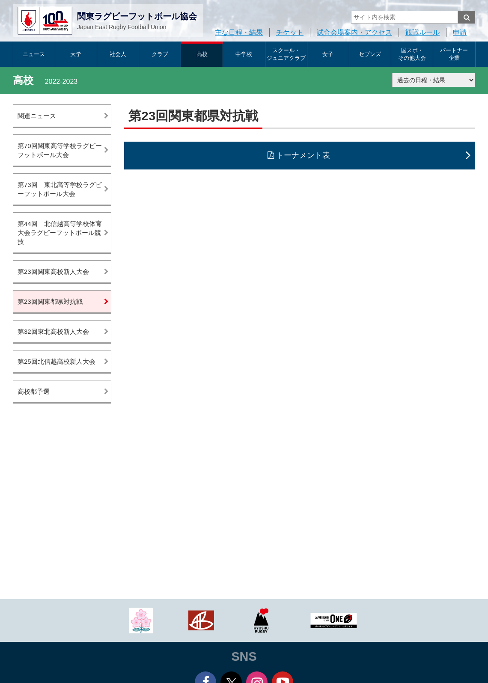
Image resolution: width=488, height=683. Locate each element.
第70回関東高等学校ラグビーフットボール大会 (60, 150)
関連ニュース (37, 115)
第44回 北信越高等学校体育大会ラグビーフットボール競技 (60, 232)
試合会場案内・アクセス (354, 32)
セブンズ (370, 54)
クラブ (160, 54)
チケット (290, 32)
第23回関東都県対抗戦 (50, 301)
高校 (202, 54)
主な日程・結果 (239, 32)
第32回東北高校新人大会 (53, 331)
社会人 (118, 54)
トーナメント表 (303, 155)
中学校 (243, 54)
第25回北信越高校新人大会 (56, 361)
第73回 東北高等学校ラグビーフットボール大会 (60, 189)
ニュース (34, 54)
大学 (75, 54)
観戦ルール (422, 32)
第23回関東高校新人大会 (53, 271)
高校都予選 (34, 391)
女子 (327, 54)
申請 (460, 32)
